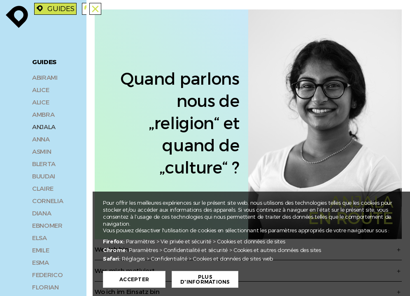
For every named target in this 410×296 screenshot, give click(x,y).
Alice (40, 89)
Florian (45, 286)
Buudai (43, 175)
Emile (40, 249)
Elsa (39, 237)
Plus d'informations (205, 279)
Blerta (44, 163)
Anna (41, 138)
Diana (41, 212)
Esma (40, 261)
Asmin (41, 150)
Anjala (44, 126)
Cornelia (47, 200)
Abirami (45, 76)
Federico (47, 274)
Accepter (134, 279)
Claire (43, 187)
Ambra (43, 113)
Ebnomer (47, 224)
